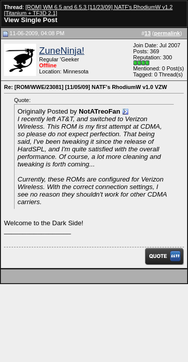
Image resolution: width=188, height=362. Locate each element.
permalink (167, 33)
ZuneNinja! (61, 50)
